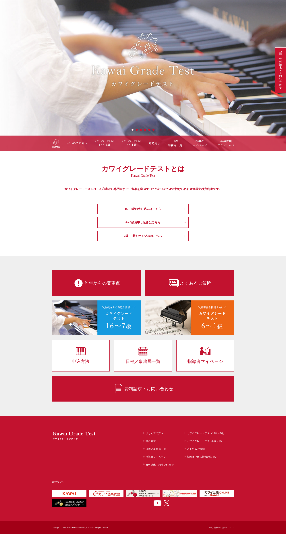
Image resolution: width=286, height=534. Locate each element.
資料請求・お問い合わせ (160, 464)
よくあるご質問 (196, 448)
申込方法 (151, 441)
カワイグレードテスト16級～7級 (205, 433)
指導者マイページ (156, 456)
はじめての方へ (154, 433)
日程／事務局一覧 (156, 448)
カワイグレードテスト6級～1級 (205, 441)
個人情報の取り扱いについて (222, 528)
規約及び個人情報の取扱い (202, 456)
